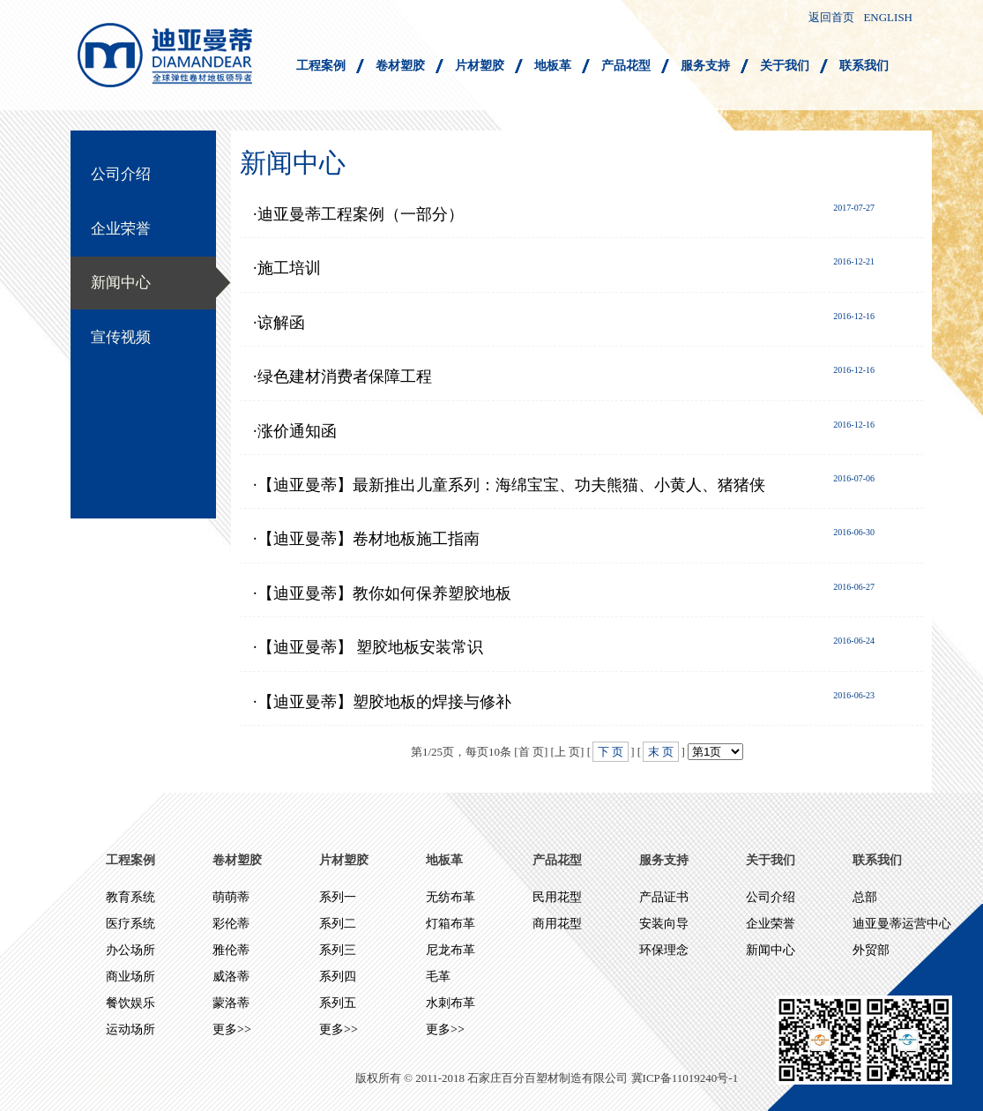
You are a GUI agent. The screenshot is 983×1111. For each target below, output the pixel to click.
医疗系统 (130, 923)
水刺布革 (450, 1003)
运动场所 (130, 1029)
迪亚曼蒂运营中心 (902, 923)
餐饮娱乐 (130, 1003)
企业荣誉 (121, 228)
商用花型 (557, 923)
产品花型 (626, 65)
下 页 (610, 751)
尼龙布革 (450, 950)
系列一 (337, 897)
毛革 (438, 976)
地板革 (552, 65)
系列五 (337, 1003)
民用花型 (557, 897)
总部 (865, 897)
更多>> (231, 1029)
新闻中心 (121, 282)
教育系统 (130, 897)
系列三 (337, 950)
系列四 (337, 976)
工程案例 (321, 65)
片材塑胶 (479, 65)
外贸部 (871, 950)
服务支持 (705, 65)
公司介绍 (121, 174)
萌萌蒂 (230, 897)
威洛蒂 (230, 976)
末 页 (661, 751)
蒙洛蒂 (230, 1003)
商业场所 (130, 976)
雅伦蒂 (230, 950)
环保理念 (664, 950)
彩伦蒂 (230, 923)
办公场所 (130, 950)
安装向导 (664, 923)
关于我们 (784, 65)
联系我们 (864, 65)
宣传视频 (121, 337)
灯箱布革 (450, 923)
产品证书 (664, 897)
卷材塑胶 (400, 65)
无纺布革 (450, 897)
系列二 (337, 923)
